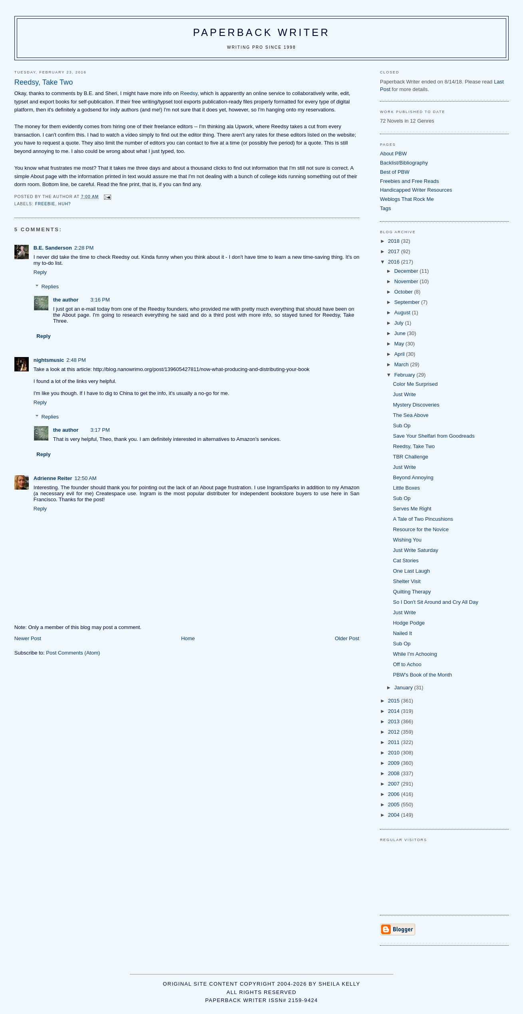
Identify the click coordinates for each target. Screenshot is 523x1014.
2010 (394, 753)
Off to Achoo (407, 664)
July (399, 323)
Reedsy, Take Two (414, 446)
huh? (64, 204)
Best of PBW (395, 172)
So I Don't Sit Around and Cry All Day (435, 602)
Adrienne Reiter (53, 478)
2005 (394, 805)
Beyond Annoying (413, 477)
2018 (394, 241)
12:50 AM (86, 478)
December (407, 271)
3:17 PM (99, 430)
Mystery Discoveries (416, 405)
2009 (394, 763)
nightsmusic (49, 360)
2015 (394, 701)
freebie (45, 204)
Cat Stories (405, 561)
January (404, 688)
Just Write (404, 394)
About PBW (393, 154)
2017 (394, 251)
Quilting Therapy (412, 592)
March (402, 364)
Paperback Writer (261, 32)
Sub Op (401, 426)
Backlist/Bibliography (404, 163)
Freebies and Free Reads (409, 181)
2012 (394, 732)
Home (188, 638)
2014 (394, 711)
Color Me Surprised (415, 384)
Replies (50, 287)
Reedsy (188, 93)
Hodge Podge (409, 623)
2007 (394, 784)
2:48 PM (76, 360)
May (400, 344)
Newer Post (27, 638)
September (407, 302)
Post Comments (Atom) (73, 653)
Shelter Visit (406, 581)
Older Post (347, 638)
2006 (394, 794)
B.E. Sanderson (53, 248)
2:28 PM (83, 248)
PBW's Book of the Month (422, 675)
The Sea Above (410, 415)
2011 (394, 742)
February (405, 375)
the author (66, 300)
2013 (394, 721)
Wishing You (407, 540)
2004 (394, 815)
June (400, 333)
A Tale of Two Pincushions (423, 519)
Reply (40, 272)
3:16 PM (99, 300)
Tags (385, 208)
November (407, 281)
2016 (394, 262)
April (400, 354)
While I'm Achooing (415, 654)
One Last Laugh (411, 571)
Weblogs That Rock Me (407, 199)
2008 (394, 773)
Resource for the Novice (420, 529)
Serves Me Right (412, 509)
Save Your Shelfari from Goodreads (434, 436)
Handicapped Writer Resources (416, 190)
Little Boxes (406, 488)
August (403, 313)
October (404, 292)
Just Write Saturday (415, 550)
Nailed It (402, 633)
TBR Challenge (410, 457)
